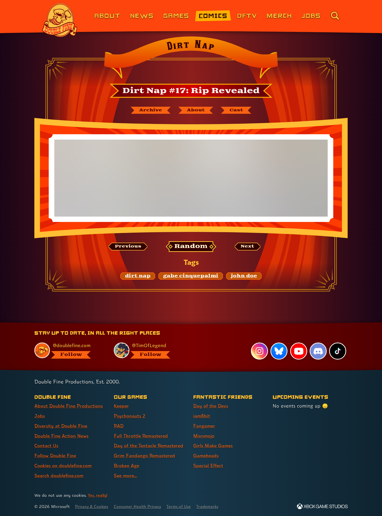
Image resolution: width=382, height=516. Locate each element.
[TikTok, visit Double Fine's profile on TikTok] (337, 351)
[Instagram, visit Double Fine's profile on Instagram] (259, 351)
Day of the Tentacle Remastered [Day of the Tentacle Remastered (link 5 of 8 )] (150, 446)
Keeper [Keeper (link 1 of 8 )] (122, 406)
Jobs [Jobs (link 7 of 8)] (311, 15)
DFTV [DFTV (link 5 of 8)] (247, 15)
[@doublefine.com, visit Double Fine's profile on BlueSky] (68, 350)
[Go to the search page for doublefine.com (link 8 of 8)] (335, 15)
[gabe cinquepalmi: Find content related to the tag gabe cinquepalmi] (190, 276)
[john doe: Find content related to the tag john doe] (244, 276)
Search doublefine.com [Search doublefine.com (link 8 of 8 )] (59, 475)
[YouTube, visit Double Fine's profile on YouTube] (298, 351)
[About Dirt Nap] (196, 110)
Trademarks (212, 506)
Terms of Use (183, 506)
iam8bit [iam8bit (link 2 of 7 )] (201, 416)
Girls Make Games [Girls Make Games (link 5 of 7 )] (213, 446)
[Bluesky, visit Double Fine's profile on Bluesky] (278, 351)
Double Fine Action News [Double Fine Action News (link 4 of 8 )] (62, 436)
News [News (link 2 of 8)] (142, 15)
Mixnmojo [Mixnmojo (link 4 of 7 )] (204, 436)
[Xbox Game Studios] (322, 506)
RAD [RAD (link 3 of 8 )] (119, 426)
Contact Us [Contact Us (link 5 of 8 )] (46, 446)
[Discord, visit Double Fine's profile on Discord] (317, 351)
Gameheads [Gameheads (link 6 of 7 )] (206, 456)
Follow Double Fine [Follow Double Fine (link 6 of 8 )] (56, 456)
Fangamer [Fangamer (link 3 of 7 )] (204, 426)
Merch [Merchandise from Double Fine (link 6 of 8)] (279, 15)
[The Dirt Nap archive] (148, 110)
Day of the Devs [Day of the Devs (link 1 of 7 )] (211, 406)
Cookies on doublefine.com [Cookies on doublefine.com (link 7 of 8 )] (64, 465)
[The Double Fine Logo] (60, 20)
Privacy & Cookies (92, 506)
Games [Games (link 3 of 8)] (176, 15)
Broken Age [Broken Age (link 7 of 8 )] (127, 465)
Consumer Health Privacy (140, 506)
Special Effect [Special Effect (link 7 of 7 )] (209, 465)
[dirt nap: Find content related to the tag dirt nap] (137, 276)
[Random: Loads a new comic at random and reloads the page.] (191, 246)
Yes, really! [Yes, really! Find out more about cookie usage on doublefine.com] (98, 495)
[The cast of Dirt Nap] (238, 110)
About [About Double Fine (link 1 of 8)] (107, 15)
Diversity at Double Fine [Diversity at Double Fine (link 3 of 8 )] (61, 426)
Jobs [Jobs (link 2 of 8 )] (39, 416)
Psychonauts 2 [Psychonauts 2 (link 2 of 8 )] (130, 416)
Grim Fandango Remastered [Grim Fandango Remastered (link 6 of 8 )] (146, 456)
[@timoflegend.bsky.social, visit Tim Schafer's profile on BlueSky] (148, 350)
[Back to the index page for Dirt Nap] (190, 59)
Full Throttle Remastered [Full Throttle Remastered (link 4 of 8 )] (142, 436)
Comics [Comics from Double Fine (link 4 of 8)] (213, 15)
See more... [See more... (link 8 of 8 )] (126, 475)
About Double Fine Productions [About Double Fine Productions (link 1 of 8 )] (69, 406)
